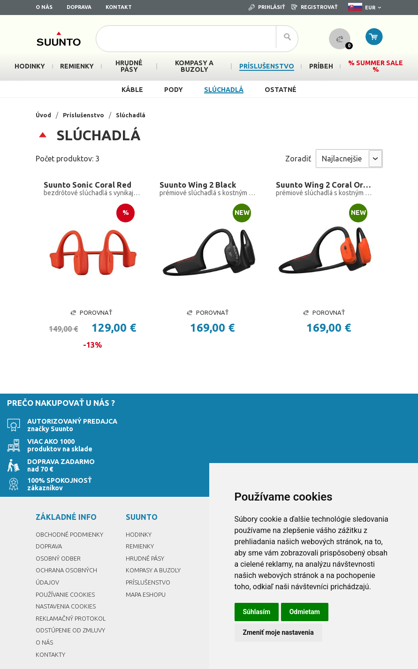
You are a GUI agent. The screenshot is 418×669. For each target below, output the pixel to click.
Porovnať (91, 314)
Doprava (79, 7)
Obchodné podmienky (72, 498)
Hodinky (139, 498)
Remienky (140, 510)
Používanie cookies (67, 558)
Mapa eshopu (147, 558)
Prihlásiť (267, 7)
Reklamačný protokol (73, 581)
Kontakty (51, 618)
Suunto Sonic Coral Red (89, 185)
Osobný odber (60, 521)
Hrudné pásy (146, 521)
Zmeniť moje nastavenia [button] (278, 632)
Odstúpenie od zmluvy (73, 594)
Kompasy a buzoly (155, 534)
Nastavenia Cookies (68, 570)
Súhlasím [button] (257, 612)
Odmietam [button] (304, 612)
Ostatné (280, 89)
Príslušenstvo (85, 115)
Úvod (44, 115)
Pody (173, 89)
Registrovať (314, 7)
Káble (132, 89)
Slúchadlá (223, 89)
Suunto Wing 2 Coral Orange (325, 185)
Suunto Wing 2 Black (199, 185)
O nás (44, 7)
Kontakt (119, 7)
